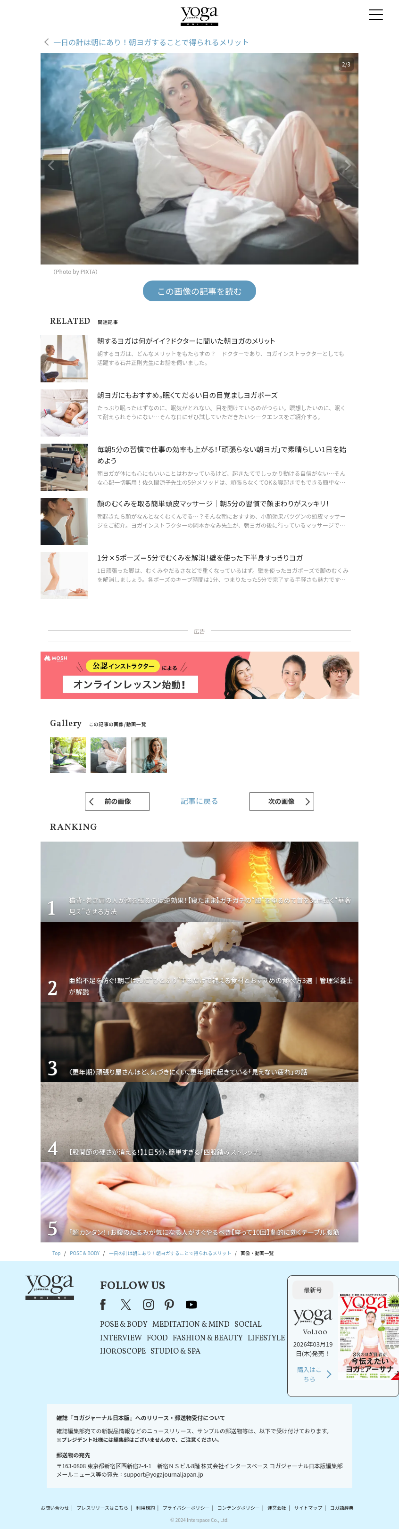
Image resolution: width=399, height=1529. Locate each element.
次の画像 (281, 801)
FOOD (157, 1338)
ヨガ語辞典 (342, 1507)
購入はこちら (309, 1374)
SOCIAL (248, 1325)
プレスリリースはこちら (103, 1507)
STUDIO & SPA (175, 1352)
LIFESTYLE (266, 1338)
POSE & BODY (124, 1325)
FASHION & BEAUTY (208, 1338)
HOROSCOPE (123, 1352)
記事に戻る (199, 800)
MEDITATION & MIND (191, 1325)
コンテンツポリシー (238, 1507)
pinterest (170, 1304)
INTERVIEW (121, 1338)
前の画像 (117, 801)
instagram (148, 1304)
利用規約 (145, 1507)
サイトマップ (308, 1507)
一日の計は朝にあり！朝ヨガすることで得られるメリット (151, 42)
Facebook (106, 1304)
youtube (191, 1304)
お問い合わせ (55, 1507)
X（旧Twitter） (127, 1304)
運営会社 (276, 1507)
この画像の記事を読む (199, 291)
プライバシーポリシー (186, 1507)
